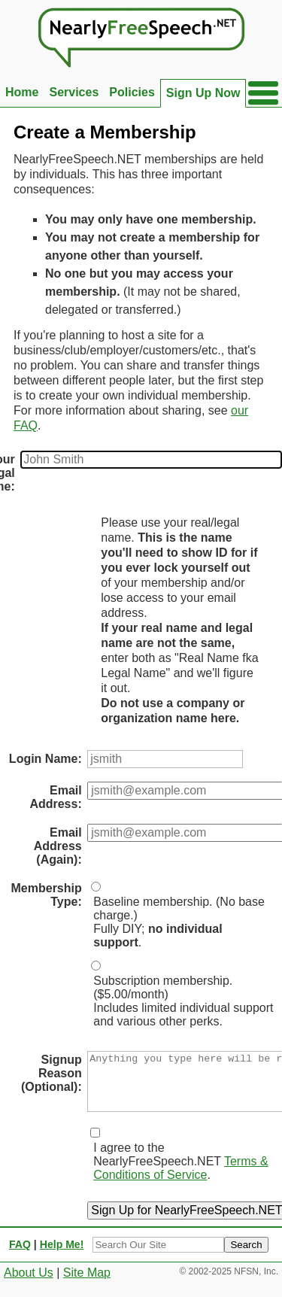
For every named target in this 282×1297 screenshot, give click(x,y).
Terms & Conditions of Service (180, 1179)
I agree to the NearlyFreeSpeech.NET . (180, 1172)
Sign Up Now (203, 93)
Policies (131, 92)
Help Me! (62, 1256)
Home (21, 92)
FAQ (20, 1256)
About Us (28, 1283)
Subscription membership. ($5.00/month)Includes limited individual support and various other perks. (183, 1001)
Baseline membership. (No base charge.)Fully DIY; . (179, 922)
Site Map (87, 1283)
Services (74, 92)
